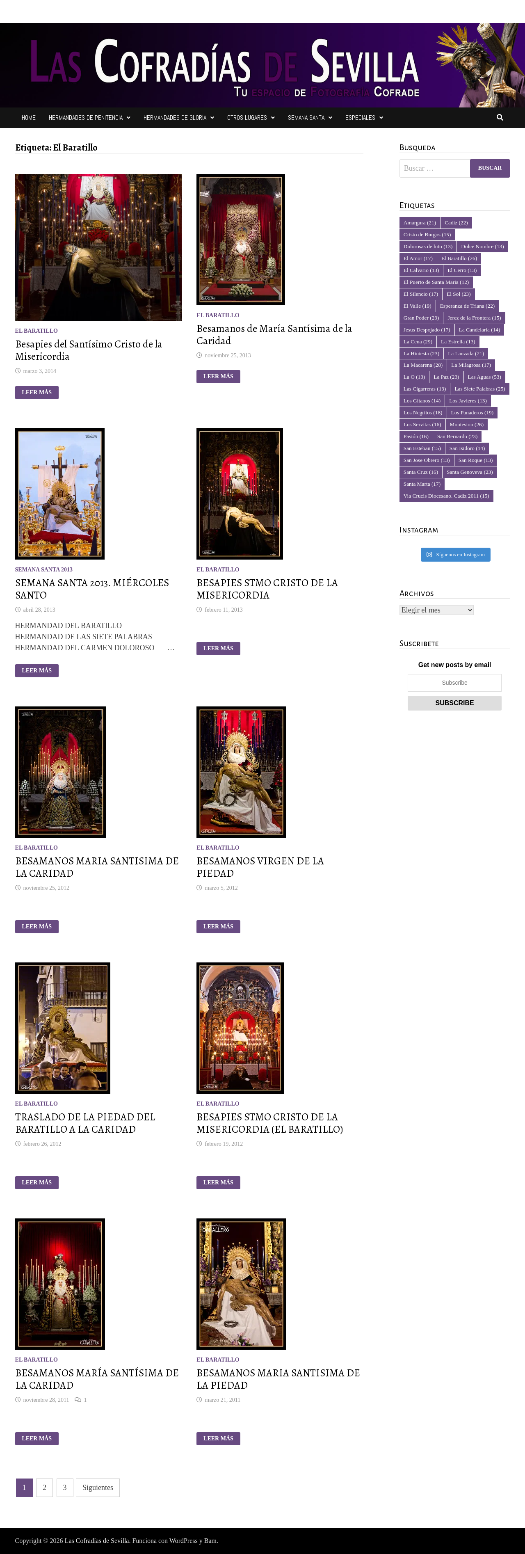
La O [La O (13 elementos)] (414, 377)
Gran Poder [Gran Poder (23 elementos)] (421, 318)
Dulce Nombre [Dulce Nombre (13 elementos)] (482, 246)
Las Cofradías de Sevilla (97, 1540)
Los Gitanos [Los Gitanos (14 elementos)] (422, 401)
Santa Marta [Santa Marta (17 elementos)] (422, 484)
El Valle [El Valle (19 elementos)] (417, 306)
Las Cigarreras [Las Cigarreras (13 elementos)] (425, 389)
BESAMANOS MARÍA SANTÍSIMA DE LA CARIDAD (97, 1379)
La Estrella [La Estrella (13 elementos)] (458, 341)
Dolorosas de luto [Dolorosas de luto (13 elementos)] (428, 246)
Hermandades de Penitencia (86, 117)
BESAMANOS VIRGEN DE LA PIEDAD (260, 867)
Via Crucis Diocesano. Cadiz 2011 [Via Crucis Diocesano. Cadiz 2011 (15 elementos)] (446, 496)
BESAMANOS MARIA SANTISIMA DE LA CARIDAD (97, 867)
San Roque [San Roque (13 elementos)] (476, 460)
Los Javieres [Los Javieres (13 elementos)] (468, 401)
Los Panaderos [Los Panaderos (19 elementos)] (472, 412)
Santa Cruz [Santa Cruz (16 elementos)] (421, 472)
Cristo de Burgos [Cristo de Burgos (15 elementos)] (427, 234)
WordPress (183, 1540)
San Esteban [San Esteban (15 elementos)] (422, 448)
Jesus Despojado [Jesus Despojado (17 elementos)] (427, 330)
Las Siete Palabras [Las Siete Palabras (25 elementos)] (479, 389)
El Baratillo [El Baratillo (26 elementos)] (459, 258)
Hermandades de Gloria (175, 117)
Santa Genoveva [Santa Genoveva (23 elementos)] (470, 472)
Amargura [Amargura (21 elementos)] (420, 222)
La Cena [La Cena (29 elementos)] (418, 341)
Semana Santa (306, 117)
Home (29, 117)
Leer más (40, 392)
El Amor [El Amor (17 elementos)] (418, 258)
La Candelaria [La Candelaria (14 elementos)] (479, 330)
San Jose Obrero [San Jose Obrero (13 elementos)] (427, 460)
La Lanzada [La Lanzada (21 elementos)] (466, 353)
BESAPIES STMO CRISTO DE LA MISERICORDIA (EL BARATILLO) (269, 1123)
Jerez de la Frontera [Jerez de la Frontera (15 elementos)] (474, 318)
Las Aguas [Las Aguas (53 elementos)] (484, 377)
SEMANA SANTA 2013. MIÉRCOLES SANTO (92, 589)
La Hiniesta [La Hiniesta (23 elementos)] (421, 353)
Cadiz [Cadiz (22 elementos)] (456, 222)
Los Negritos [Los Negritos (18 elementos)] (423, 412)
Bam (210, 1540)
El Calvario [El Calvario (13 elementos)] (421, 270)
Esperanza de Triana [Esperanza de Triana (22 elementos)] (467, 306)
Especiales (360, 117)
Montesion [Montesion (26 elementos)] (467, 424)
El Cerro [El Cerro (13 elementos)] (462, 270)
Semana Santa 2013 (44, 570)
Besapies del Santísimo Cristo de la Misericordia (88, 350)
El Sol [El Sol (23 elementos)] (459, 294)
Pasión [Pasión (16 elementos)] (416, 436)
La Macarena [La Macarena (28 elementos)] (423, 365)
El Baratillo (36, 331)
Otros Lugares (247, 117)
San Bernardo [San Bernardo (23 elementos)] (457, 436)
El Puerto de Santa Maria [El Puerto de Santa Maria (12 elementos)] (436, 282)
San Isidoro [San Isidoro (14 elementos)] (467, 448)
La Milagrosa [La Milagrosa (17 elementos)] (471, 365)
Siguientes (97, 1487)
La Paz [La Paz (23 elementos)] (446, 377)
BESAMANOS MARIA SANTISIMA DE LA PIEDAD (278, 1379)
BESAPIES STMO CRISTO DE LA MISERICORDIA (267, 589)
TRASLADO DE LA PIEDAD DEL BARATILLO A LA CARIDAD (85, 1123)
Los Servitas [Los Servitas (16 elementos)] (422, 424)
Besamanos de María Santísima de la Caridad (274, 335)
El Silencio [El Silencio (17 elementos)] (421, 294)
